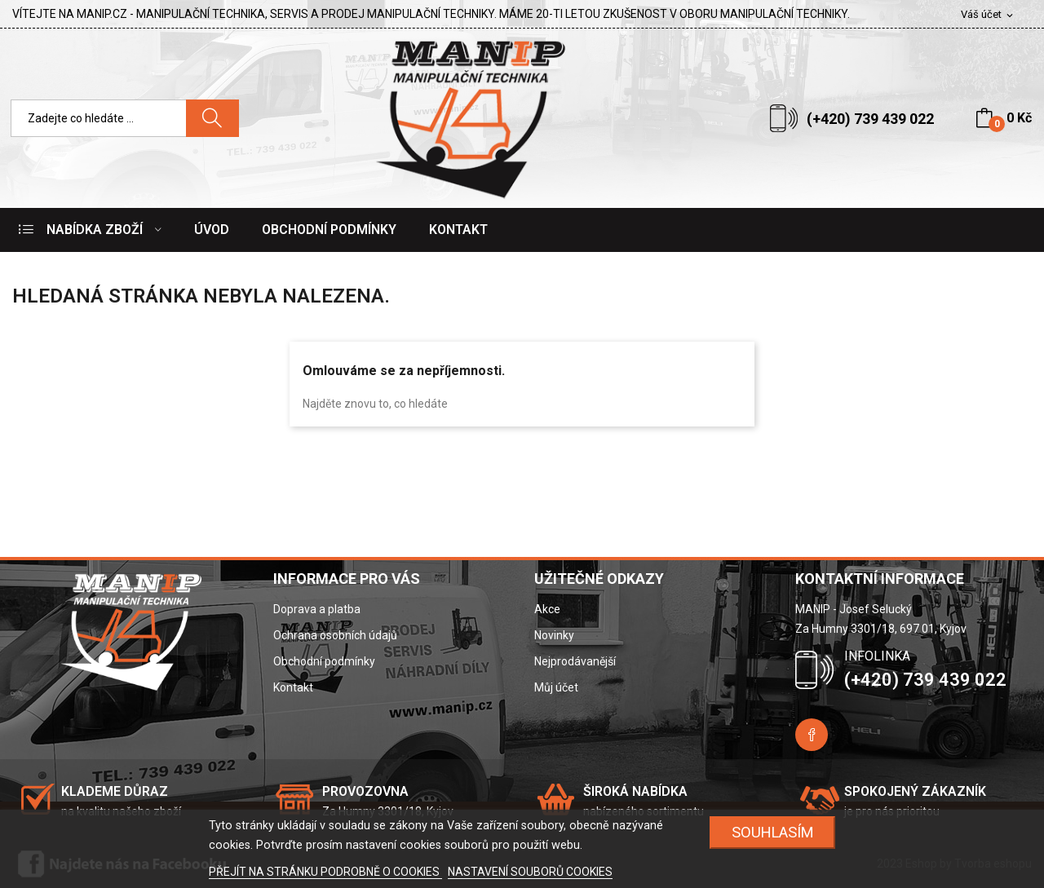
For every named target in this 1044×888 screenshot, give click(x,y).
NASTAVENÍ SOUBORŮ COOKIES (530, 871)
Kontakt (293, 687)
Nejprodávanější (575, 661)
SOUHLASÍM (773, 832)
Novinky (554, 635)
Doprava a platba (317, 609)
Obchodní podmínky (324, 661)
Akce (547, 609)
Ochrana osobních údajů (335, 635)
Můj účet (556, 687)
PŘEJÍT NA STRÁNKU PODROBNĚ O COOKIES (325, 871)
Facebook (811, 734)
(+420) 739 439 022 (870, 118)
